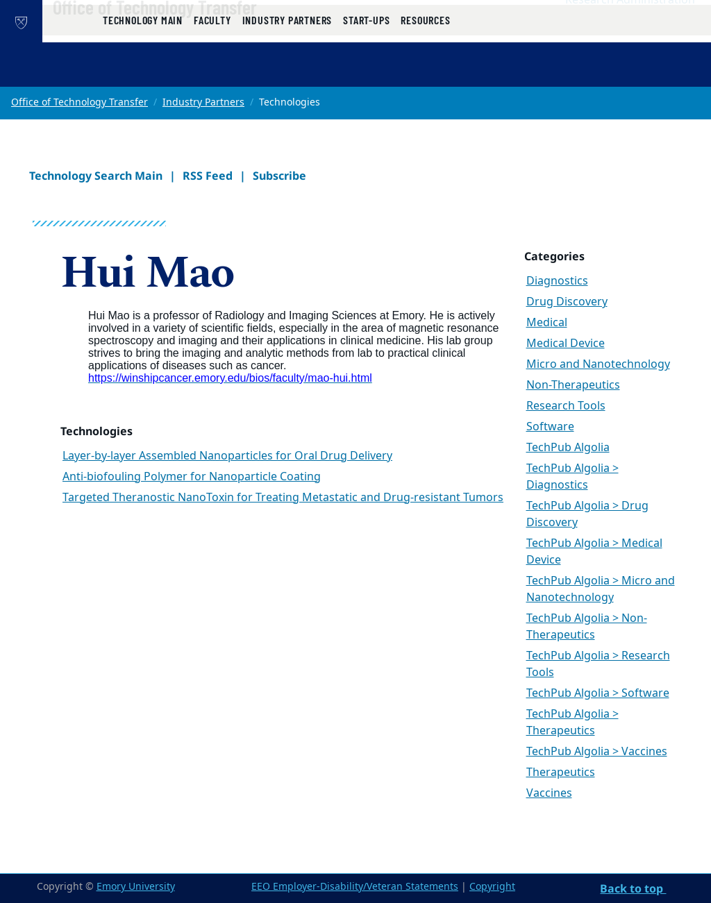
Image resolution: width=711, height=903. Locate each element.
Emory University (136, 886)
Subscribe (279, 175)
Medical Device (565, 343)
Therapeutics (560, 772)
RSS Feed (208, 175)
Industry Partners (203, 102)
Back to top (633, 888)
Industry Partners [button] (287, 71)
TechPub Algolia (568, 447)
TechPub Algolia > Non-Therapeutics (586, 626)
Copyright (492, 886)
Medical (546, 322)
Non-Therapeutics (573, 385)
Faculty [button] (212, 71)
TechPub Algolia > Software (597, 693)
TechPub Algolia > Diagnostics (572, 476)
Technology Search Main (95, 175)
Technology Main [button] (143, 71)
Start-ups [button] (366, 71)
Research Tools (565, 406)
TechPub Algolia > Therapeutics (572, 722)
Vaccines (549, 793)
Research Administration (630, 28)
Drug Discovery (567, 302)
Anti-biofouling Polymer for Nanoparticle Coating (191, 477)
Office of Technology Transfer (199, 35)
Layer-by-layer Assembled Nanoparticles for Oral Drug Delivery (227, 456)
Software (550, 427)
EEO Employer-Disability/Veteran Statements (354, 886)
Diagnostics (557, 281)
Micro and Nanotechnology (598, 364)
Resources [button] (425, 71)
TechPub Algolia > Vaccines (596, 751)
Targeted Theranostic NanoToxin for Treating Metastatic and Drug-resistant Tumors (282, 497)
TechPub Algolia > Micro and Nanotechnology (600, 589)
